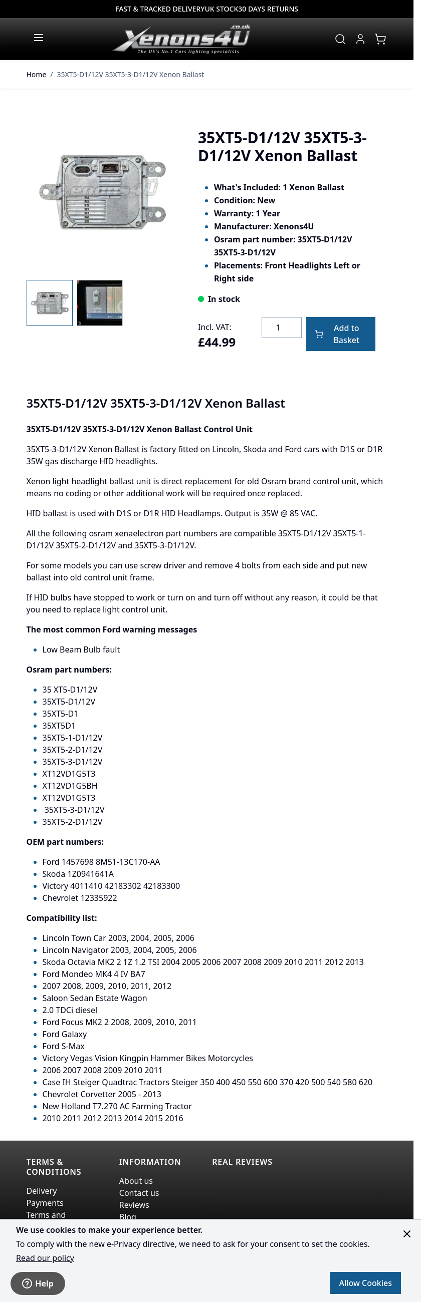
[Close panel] (407, 1234)
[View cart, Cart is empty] (380, 39)
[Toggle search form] (340, 39)
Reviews (134, 1204)
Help (38, 1283)
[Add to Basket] (340, 334)
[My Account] (360, 39)
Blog (127, 1216)
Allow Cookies (365, 1282)
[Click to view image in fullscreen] (102, 192)
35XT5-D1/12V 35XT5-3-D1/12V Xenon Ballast (130, 74)
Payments (45, 1202)
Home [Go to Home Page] (37, 74)
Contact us (139, 1192)
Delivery (42, 1190)
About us (136, 1180)
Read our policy (45, 1257)
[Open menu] (39, 38)
